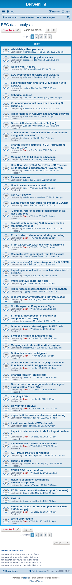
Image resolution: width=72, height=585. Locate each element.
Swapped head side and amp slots (31, 335)
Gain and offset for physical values (32, 57)
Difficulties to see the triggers (28, 353)
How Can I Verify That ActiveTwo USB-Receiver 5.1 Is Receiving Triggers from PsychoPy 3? (39, 166)
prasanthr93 (28, 348)
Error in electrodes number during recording (37, 235)
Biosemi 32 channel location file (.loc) (33, 123)
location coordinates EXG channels (32, 423)
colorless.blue (29, 97)
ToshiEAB (27, 108)
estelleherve (28, 197)
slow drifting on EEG (23, 405)
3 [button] (41, 36)
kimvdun (27, 321)
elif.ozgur (27, 77)
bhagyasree (28, 463)
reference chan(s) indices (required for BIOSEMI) (40, 262)
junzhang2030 (29, 52)
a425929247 (29, 228)
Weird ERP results (22, 518)
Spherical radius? (21, 95)
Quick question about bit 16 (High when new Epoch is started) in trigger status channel (37, 364)
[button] (50, 36)
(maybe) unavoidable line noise (30, 280)
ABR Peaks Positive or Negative (30, 452)
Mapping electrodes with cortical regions (35, 345)
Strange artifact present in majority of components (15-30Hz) (33, 317)
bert (24, 426)
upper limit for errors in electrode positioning (38, 415)
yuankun (27, 126)
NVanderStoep (29, 455)
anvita (25, 88)
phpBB (26, 578)
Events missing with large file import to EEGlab (39, 202)
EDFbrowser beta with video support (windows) (39, 490)
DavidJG (27, 256)
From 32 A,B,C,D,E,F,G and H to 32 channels (37, 244)
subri (25, 180)
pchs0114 (27, 170)
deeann (26, 485)
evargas (26, 275)
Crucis (26, 501)
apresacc (27, 60)
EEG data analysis (17, 25)
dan (24, 265)
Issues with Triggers (23, 66)
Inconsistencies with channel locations (34, 443)
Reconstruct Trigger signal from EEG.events (37, 254)
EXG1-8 (15, 498)
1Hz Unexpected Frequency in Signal (33, 306)
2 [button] (36, 36)
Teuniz (26, 493)
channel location (21, 460)
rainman (27, 418)
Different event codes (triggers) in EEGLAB (37, 326)
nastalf (26, 377)
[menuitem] (10, 11)
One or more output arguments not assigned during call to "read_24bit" (38, 385)
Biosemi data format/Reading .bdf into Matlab (38, 296)
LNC (25, 69)
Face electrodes (20, 177)
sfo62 (25, 116)
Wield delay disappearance (27, 49)
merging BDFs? (20, 396)
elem (25, 138)
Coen (25, 150)
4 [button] (45, 36)
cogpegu (27, 291)
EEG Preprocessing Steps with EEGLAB (35, 74)
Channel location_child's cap (28, 374)
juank (25, 159)
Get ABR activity (21, 194)
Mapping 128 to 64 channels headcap (33, 157)
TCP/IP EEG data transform (27, 470)
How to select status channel (28, 185)
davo (25, 205)
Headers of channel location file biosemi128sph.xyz (30, 481)
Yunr (25, 188)
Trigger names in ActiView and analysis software (40, 113)
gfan (25, 283)
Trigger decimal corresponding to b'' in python (39, 288)
